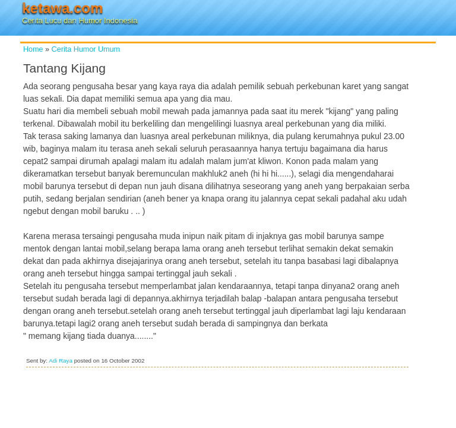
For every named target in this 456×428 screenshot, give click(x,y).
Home (33, 49)
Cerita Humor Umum (86, 49)
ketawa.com (62, 8)
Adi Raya (60, 360)
